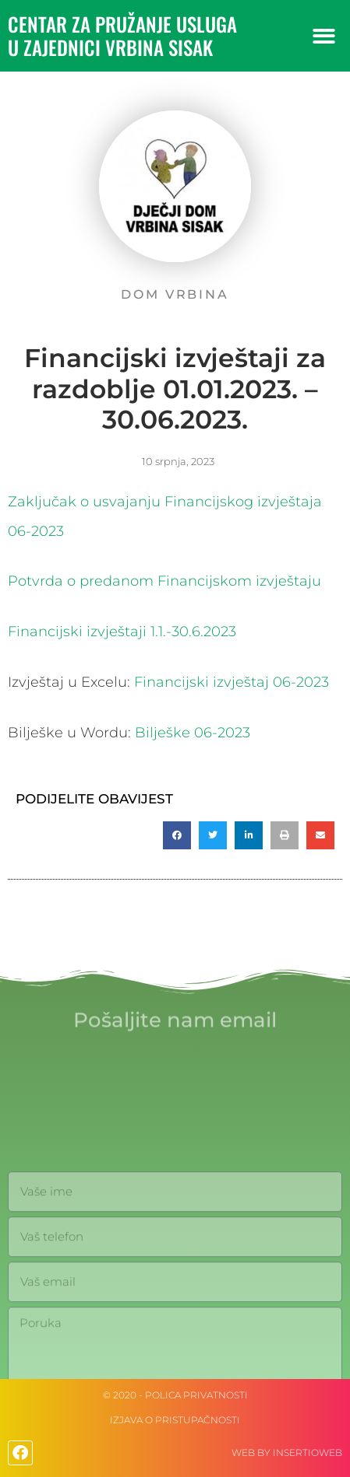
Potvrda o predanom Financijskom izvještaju (164, 581)
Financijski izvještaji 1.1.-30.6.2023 (122, 631)
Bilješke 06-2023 (192, 732)
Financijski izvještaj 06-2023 (231, 682)
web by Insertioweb (287, 1452)
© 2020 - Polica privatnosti (175, 1395)
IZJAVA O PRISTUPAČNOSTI (175, 1420)
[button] (324, 36)
